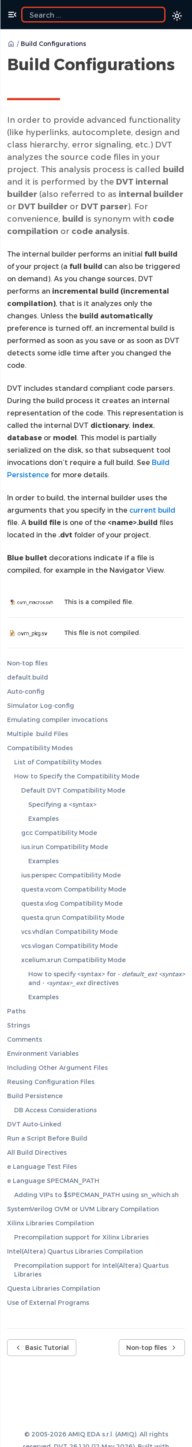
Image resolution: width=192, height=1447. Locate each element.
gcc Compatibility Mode (59, 832)
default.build (27, 677)
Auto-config (26, 691)
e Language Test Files (42, 1166)
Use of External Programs (48, 1302)
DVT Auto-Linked (34, 1124)
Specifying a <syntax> (62, 804)
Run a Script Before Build (47, 1138)
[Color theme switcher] (177, 16)
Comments (24, 1039)
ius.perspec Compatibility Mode (71, 875)
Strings (18, 1025)
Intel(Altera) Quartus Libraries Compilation (75, 1251)
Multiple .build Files (37, 733)
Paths (16, 1011)
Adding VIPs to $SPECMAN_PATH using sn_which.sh (96, 1194)
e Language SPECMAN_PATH (53, 1180)
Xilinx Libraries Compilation (50, 1223)
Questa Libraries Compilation (53, 1288)
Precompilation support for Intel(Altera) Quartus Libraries (91, 1270)
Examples (43, 818)
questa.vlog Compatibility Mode (72, 903)
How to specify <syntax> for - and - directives (106, 978)
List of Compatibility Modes (58, 762)
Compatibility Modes (40, 748)
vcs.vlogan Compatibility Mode (69, 945)
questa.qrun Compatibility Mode (72, 917)
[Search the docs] (93, 15)
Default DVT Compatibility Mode (73, 790)
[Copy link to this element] (17, 83)
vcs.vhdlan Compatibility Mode (69, 931)
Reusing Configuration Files (50, 1081)
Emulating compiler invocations (57, 719)
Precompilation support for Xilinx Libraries (81, 1237)
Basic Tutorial (42, 1347)
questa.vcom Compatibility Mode (73, 889)
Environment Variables (43, 1053)
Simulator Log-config (40, 705)
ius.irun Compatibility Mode (64, 846)
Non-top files (27, 663)
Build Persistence (35, 1095)
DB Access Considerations (55, 1110)
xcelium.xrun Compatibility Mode (73, 959)
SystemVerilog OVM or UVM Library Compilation (83, 1209)
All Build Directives (37, 1152)
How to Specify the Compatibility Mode (76, 776)
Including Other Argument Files (57, 1067)
